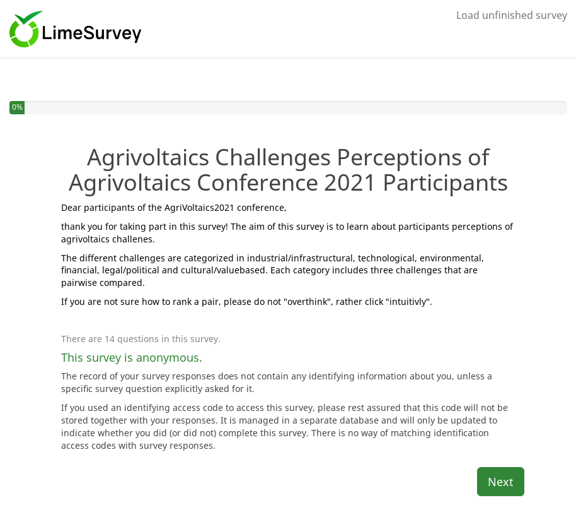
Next (501, 481)
